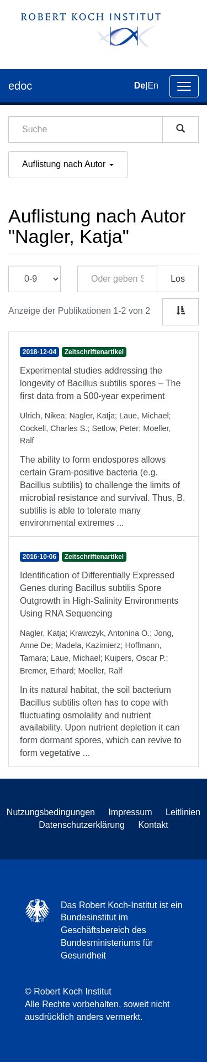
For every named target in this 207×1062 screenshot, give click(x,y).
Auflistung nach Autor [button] (68, 164)
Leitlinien (183, 812)
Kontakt (153, 825)
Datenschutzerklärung (82, 825)
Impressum (130, 812)
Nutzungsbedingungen (51, 812)
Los (178, 278)
